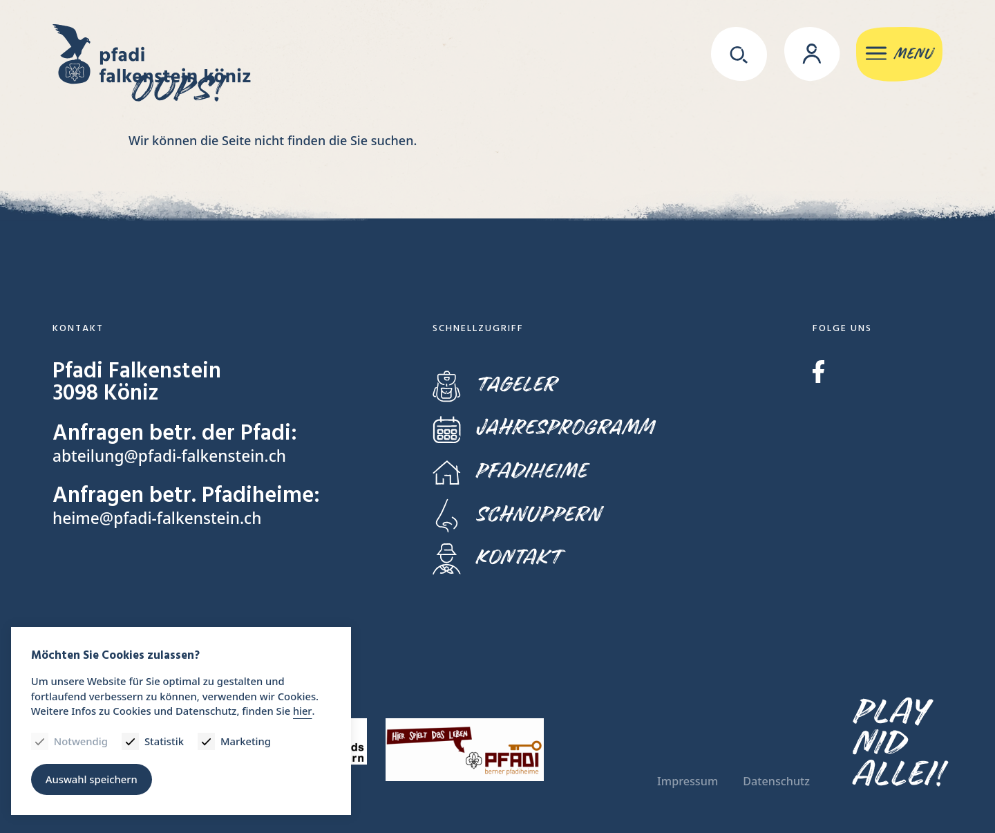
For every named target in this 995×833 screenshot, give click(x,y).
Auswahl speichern (93, 778)
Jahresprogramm (543, 428)
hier (307, 710)
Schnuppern (516, 514)
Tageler (494, 384)
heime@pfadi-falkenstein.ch (159, 518)
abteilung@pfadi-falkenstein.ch (171, 455)
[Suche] (733, 55)
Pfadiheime (510, 471)
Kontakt (497, 557)
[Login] (807, 55)
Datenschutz (776, 781)
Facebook (818, 371)
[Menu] (897, 56)
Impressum (687, 781)
